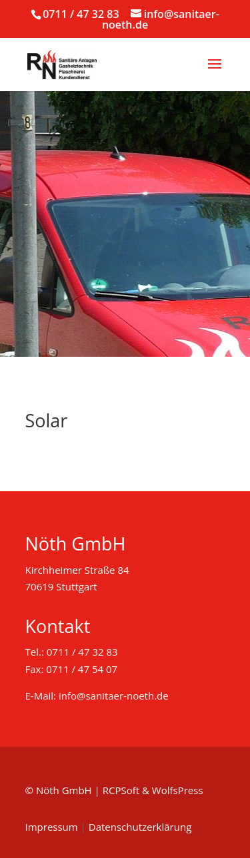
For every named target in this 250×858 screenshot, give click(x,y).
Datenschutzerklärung (140, 826)
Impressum (51, 826)
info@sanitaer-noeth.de (114, 695)
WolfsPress (177, 790)
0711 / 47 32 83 (81, 14)
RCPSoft (121, 790)
